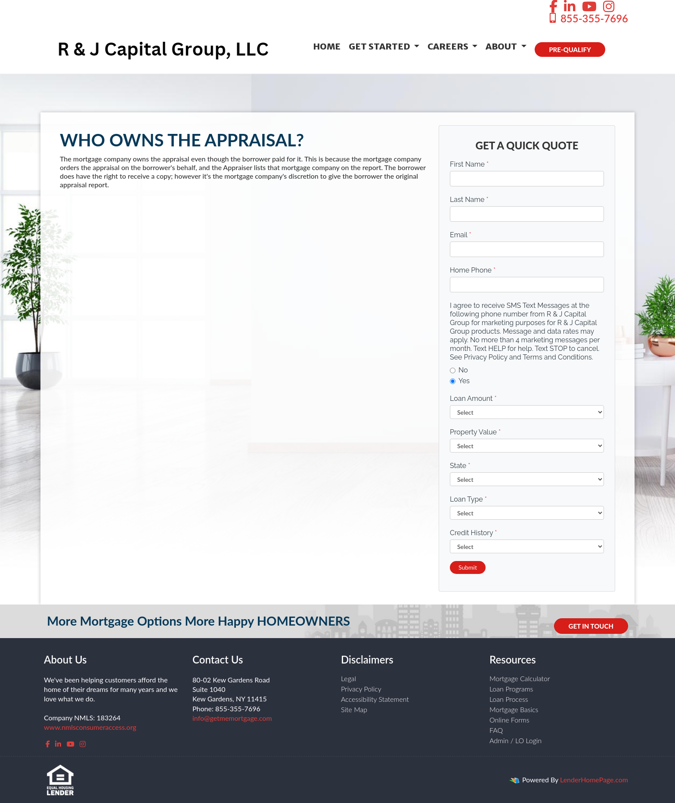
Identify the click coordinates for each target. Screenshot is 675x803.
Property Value (475, 432)
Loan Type (468, 499)
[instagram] (83, 744)
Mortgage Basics (513, 709)
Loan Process (508, 699)
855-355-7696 (588, 18)
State (460, 466)
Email (460, 235)
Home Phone (472, 270)
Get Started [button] (380, 46)
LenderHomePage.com (594, 779)
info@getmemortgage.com (232, 718)
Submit (467, 567)
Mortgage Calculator (519, 678)
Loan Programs (511, 689)
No (459, 370)
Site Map (354, 709)
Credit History (473, 533)
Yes (460, 381)
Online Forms (509, 720)
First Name (469, 164)
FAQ (496, 730)
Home (327, 46)
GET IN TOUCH (591, 626)
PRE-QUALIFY (570, 49)
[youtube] (70, 744)
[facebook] (48, 744)
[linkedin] (58, 744)
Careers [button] (448, 46)
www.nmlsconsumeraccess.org (90, 727)
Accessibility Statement (375, 699)
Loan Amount (473, 398)
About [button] (502, 46)
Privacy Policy (361, 689)
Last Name (469, 199)
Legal (348, 678)
